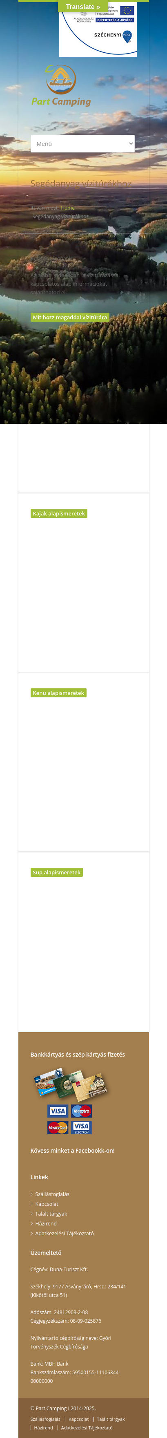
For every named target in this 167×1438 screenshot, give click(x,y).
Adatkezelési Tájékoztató (65, 1233)
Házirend (46, 1223)
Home (68, 207)
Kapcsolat (47, 1204)
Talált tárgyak (51, 1213)
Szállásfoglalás (53, 1194)
